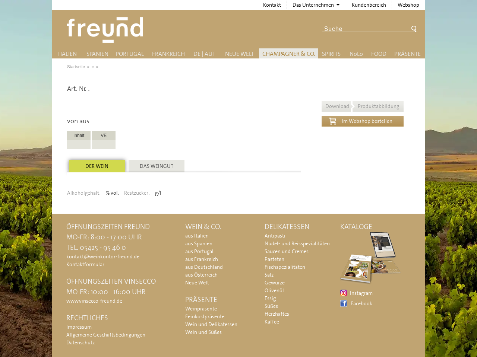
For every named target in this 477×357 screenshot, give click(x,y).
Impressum (79, 326)
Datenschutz (80, 342)
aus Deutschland (204, 267)
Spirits (331, 54)
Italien (67, 54)
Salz (269, 274)
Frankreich (168, 54)
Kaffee (272, 321)
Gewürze (275, 282)
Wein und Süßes (203, 332)
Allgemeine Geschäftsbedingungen (105, 334)
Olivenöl (274, 290)
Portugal (130, 54)
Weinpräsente (201, 308)
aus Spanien (198, 243)
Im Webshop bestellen (360, 120)
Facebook (361, 303)
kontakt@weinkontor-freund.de (102, 256)
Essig (270, 298)
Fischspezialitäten (285, 267)
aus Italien (197, 235)
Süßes (271, 306)
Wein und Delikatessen (211, 324)
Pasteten (274, 259)
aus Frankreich (201, 259)
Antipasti (275, 235)
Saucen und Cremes (287, 251)
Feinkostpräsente (204, 316)
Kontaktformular (85, 264)
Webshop (408, 4)
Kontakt (272, 4)
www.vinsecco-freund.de (94, 300)
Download (362, 106)
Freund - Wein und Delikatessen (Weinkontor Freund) (106, 30)
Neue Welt (239, 54)
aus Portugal (199, 251)
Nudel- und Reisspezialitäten (297, 243)
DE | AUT (204, 54)
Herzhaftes (277, 313)
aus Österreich (201, 274)
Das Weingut (156, 166)
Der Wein (96, 166)
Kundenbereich (369, 4)
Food (378, 54)
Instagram (361, 293)
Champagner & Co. (288, 54)
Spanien (97, 54)
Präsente (407, 54)
